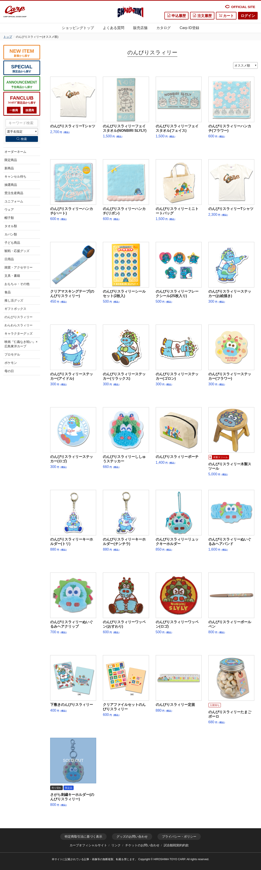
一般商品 (13, 111)
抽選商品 (29, 111)
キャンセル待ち (15, 176)
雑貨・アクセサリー (18, 267)
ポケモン (10, 363)
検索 (22, 139)
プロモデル (12, 354)
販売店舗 (140, 28)
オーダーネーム (15, 151)
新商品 (9, 168)
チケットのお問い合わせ (142, 845)
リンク (116, 845)
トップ (7, 36)
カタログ (163, 28)
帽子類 (9, 218)
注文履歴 (202, 16)
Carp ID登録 (189, 28)
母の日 (9, 371)
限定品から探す (21, 68)
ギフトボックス (15, 308)
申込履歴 (176, 16)
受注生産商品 (13, 193)
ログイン (248, 16)
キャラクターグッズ (18, 333)
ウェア (9, 209)
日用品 (9, 259)
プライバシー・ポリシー (179, 836)
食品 (7, 292)
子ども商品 (12, 242)
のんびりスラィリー (18, 317)
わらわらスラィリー (18, 325)
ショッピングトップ (78, 28)
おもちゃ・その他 (16, 284)
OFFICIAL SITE (240, 6)
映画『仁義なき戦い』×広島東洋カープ (20, 344)
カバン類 (10, 234)
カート (226, 16)
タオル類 (10, 226)
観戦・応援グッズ (16, 251)
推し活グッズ (13, 300)
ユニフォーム (13, 201)
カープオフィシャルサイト (88, 845)
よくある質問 (113, 28)
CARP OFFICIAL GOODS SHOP (15, 12)
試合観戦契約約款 (176, 845)
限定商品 (10, 160)
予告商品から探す (21, 84)
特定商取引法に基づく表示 (83, 836)
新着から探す (21, 52)
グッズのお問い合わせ (132, 836)
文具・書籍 (12, 275)
